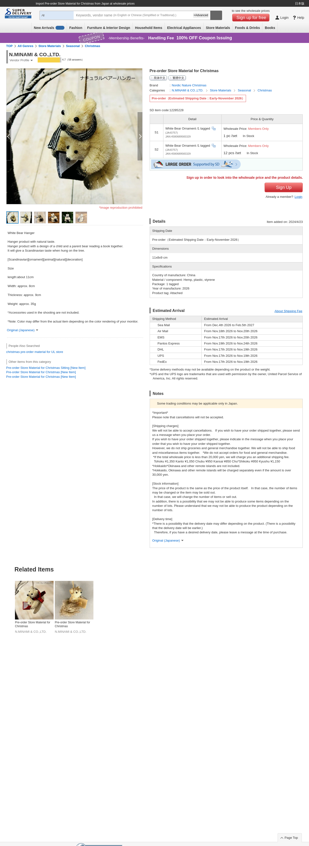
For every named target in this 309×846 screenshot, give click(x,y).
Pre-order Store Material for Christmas (32, 624)
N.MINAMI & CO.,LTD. (188, 90)
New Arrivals (49, 28)
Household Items (148, 28)
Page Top (291, 837)
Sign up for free (251, 17)
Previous (8, 595)
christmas (13, 352)
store (59, 352)
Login (298, 197)
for (48, 352)
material (40, 352)
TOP (9, 46)
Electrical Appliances (184, 28)
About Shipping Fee (288, 311)
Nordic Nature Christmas (189, 85)
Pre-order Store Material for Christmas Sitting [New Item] (46, 368)
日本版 (299, 3)
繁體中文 (178, 78)
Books (270, 28)
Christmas (92, 46)
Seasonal (73, 46)
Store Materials (218, 28)
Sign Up (283, 187)
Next (301, 595)
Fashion (75, 28)
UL (53, 352)
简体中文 (159, 78)
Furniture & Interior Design (108, 28)
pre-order (27, 352)
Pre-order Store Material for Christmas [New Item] (41, 372)
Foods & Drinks (247, 28)
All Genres (25, 46)
